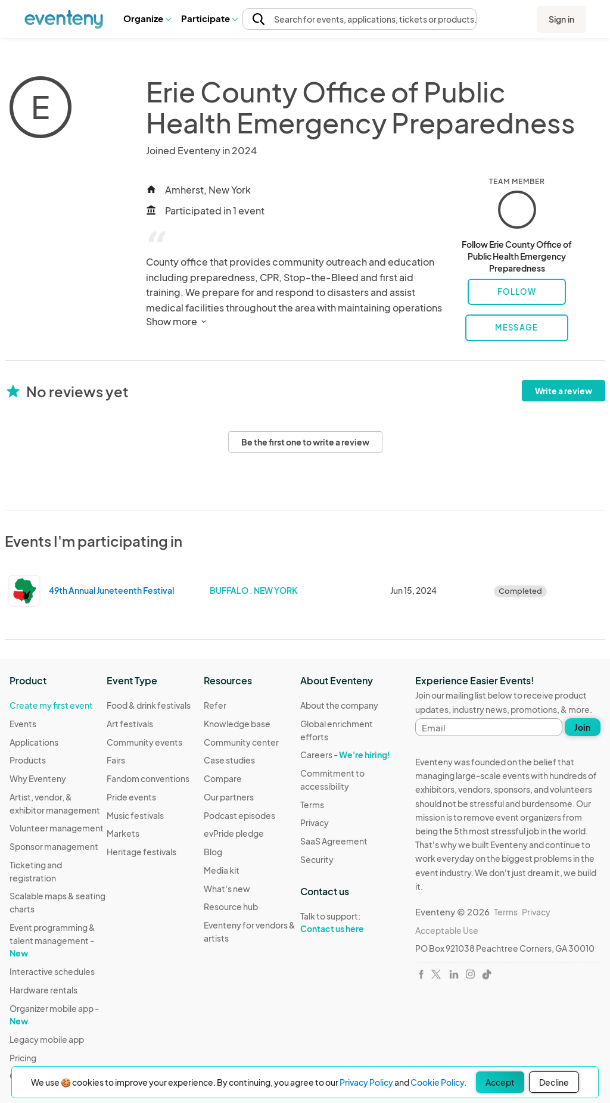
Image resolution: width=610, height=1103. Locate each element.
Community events (144, 742)
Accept (500, 1082)
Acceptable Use (446, 930)
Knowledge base (237, 723)
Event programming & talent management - (52, 940)
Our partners (229, 797)
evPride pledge (234, 833)
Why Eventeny (38, 778)
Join (582, 727)
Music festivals (135, 815)
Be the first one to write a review (305, 442)
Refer (215, 705)
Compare (223, 778)
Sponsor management (54, 846)
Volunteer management (57, 827)
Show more (177, 321)
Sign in (561, 19)
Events (23, 723)
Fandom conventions (148, 778)
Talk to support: (348, 922)
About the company (339, 705)
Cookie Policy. (438, 1082)
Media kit (221, 870)
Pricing (23, 1057)
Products (28, 760)
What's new (227, 888)
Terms (312, 804)
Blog (213, 851)
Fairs (116, 760)
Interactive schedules (52, 971)
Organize (146, 18)
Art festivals (130, 723)
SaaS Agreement (334, 841)
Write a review (563, 390)
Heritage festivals (141, 851)
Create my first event (51, 705)
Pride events (131, 797)
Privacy (314, 822)
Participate (209, 18)
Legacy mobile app (47, 1039)
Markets (123, 833)
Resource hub (231, 906)
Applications (34, 742)
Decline (554, 1082)
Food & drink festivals (149, 705)
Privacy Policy (366, 1082)
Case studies (229, 760)
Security (317, 859)
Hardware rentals (43, 989)
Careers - (345, 754)
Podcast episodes (239, 815)
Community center (241, 742)
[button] (146, 18)
